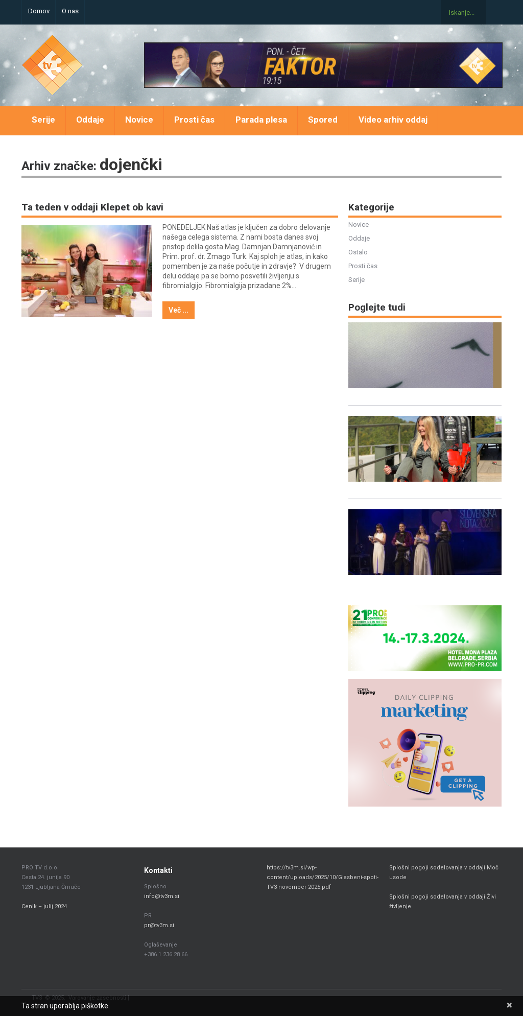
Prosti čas (194, 119)
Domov (39, 11)
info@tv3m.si (161, 896)
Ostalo (358, 252)
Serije (43, 119)
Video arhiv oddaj (393, 119)
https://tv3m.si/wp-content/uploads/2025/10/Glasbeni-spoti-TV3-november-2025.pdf (322, 877)
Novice (139, 119)
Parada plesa (261, 119)
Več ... (178, 310)
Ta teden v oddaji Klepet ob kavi (92, 207)
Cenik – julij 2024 (44, 906)
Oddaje (90, 119)
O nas (70, 11)
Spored (323, 119)
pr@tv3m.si (159, 925)
